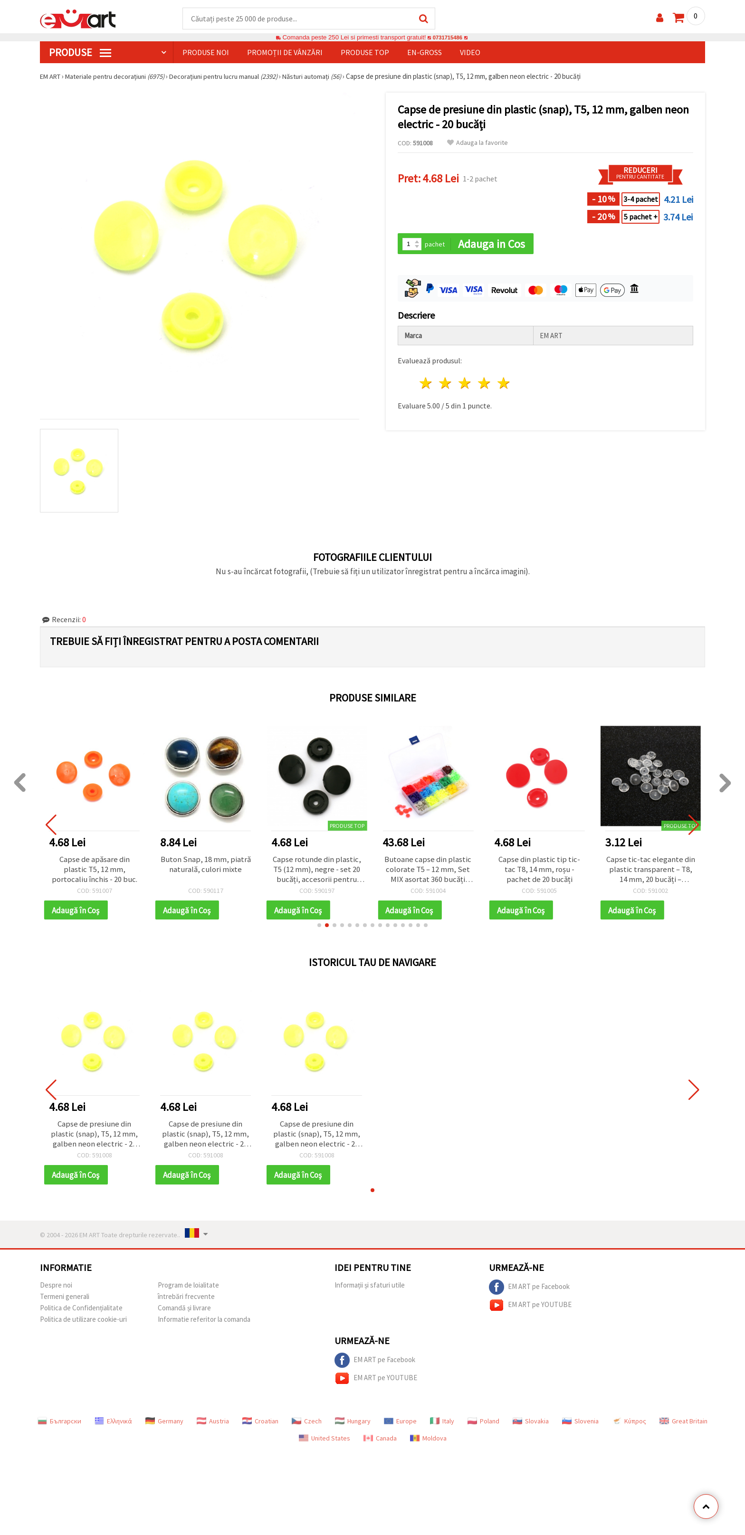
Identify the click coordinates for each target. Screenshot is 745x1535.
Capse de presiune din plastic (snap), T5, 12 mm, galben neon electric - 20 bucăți (94, 1137)
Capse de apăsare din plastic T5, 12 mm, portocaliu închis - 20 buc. (94, 870)
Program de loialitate (188, 1289)
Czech (307, 1425)
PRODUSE (80, 52)
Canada (380, 1443)
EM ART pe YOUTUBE (530, 1309)
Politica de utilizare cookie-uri (83, 1323)
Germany (164, 1425)
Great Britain (683, 1426)
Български (59, 1426)
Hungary (353, 1425)
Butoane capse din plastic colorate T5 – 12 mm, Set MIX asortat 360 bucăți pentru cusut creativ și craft (428, 870)
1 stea (426, 384)
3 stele (465, 384)
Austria (213, 1425)
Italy (442, 1425)
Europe (400, 1426)
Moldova (428, 1443)
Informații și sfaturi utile (369, 1289)
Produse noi (205, 52)
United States (324, 1443)
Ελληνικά (113, 1426)
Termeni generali (64, 1301)
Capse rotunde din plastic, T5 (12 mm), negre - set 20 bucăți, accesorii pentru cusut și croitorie (317, 870)
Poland (483, 1425)
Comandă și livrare (184, 1312)
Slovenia (580, 1425)
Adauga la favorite (477, 143)
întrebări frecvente (186, 1301)
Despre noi (56, 1289)
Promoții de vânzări (285, 52)
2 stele (446, 384)
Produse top (365, 52)
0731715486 (447, 37)
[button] (319, 928)
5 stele (504, 384)
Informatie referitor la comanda (204, 1323)
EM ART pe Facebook (529, 1291)
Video (470, 52)
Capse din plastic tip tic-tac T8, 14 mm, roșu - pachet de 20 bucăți (539, 870)
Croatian (260, 1425)
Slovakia (531, 1425)
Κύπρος (629, 1426)
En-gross (424, 52)
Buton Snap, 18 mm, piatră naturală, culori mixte (205, 870)
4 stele (484, 384)
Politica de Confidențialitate (81, 1312)
